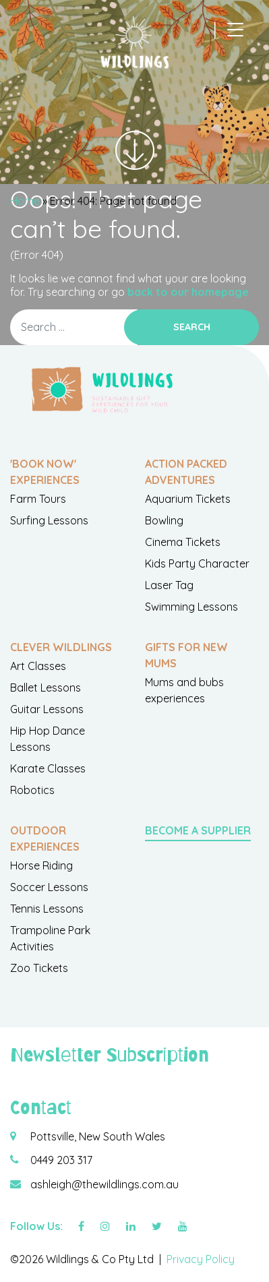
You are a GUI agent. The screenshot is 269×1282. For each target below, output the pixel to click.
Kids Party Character (197, 563)
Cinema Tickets (182, 542)
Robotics (32, 790)
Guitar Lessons (47, 709)
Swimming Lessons (191, 606)
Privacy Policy (201, 1259)
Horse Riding (41, 865)
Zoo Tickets (39, 968)
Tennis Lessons (47, 908)
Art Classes (38, 666)
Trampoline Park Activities (50, 938)
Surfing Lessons (49, 520)
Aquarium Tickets (188, 499)
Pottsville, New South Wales (97, 1136)
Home (25, 201)
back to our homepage (188, 292)
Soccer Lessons (49, 887)
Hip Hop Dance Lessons (47, 739)
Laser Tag (169, 585)
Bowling (164, 520)
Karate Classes (48, 768)
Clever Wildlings (61, 647)
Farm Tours (38, 499)
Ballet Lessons (45, 687)
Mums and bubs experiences (184, 690)
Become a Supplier (198, 830)
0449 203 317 (61, 1160)
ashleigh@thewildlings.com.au (104, 1184)
